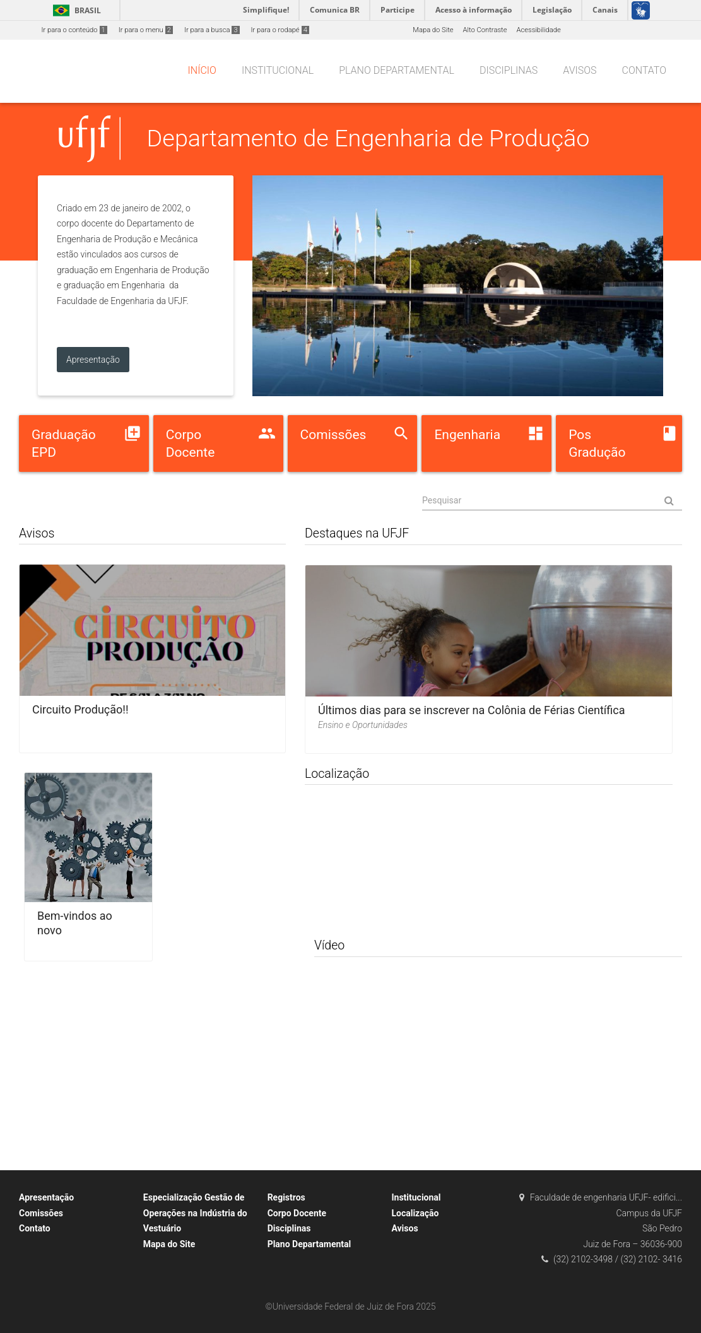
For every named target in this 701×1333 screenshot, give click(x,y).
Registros (286, 1197)
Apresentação (46, 1197)
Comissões (41, 1213)
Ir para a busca (212, 30)
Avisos (579, 70)
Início (202, 70)
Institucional (278, 70)
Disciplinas (509, 70)
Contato (644, 70)
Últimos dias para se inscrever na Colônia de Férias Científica (471, 710)
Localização (415, 1213)
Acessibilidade (538, 30)
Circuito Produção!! (80, 709)
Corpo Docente (297, 1213)
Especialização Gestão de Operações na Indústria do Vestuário (195, 1212)
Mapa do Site (433, 30)
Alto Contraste (485, 30)
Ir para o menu (146, 30)
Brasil (74, 10)
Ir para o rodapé (280, 30)
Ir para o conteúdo (74, 30)
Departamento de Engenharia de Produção (368, 138)
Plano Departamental (396, 70)
